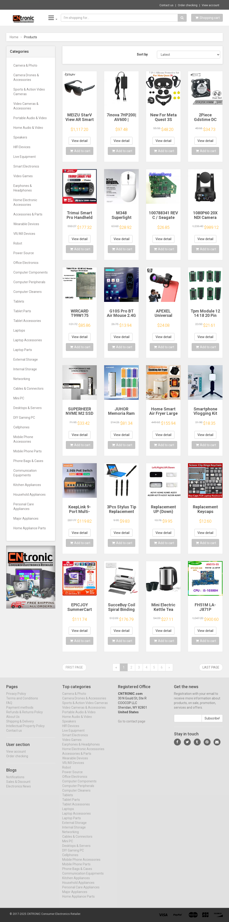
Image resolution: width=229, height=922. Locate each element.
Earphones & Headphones (22, 188)
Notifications (15, 781)
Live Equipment (24, 157)
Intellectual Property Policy (25, 730)
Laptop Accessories (27, 340)
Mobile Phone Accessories (23, 439)
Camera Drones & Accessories (26, 77)
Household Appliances (29, 494)
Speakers (20, 137)
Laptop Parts (22, 350)
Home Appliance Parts (29, 528)
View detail (80, 141)
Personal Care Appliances (23, 506)
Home (14, 37)
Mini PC (18, 398)
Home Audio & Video (28, 128)
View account (210, 5)
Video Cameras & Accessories (25, 106)
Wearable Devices (26, 224)
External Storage (25, 359)
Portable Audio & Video (30, 118)
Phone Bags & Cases (28, 461)
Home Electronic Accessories (25, 202)
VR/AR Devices (24, 234)
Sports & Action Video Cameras (29, 92)
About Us (13, 720)
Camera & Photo (25, 65)
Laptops (19, 330)
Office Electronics (25, 263)
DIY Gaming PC (24, 417)
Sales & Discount (18, 785)
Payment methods (19, 711)
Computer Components (30, 272)
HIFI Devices (21, 147)
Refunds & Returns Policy (24, 716)
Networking (21, 379)
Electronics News (18, 790)
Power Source (23, 253)
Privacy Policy (16, 697)
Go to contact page (131, 725)
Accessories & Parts (27, 214)
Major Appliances (25, 518)
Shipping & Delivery (20, 725)
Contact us (166, 5)
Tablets (18, 301)
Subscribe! (212, 722)
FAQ (9, 707)
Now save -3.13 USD (24, 4)
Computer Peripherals (29, 282)
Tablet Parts (22, 311)
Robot (17, 243)
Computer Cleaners (27, 292)
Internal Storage (25, 369)
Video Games (23, 176)
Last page (211, 667)
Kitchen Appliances (27, 485)
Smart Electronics (26, 166)
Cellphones (21, 427)
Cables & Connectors (28, 388)
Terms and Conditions (22, 702)
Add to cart (80, 151)
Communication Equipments (25, 473)
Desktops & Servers (27, 408)
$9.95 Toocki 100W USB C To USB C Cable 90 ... (73, 4)
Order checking (187, 5)
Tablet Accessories (27, 321)
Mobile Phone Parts (27, 451)
